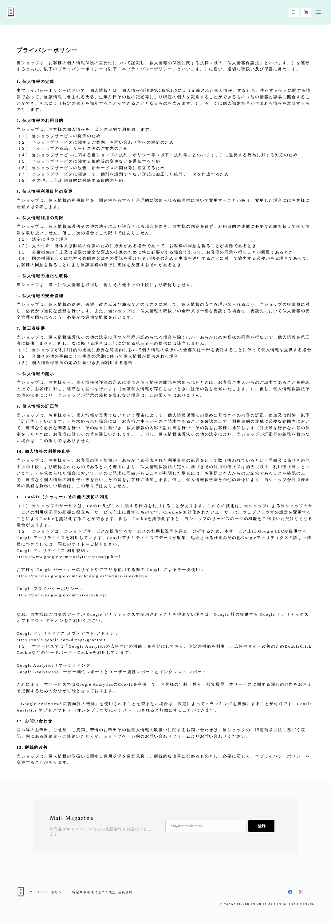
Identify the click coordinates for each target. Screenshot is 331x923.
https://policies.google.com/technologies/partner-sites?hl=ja (82, 576)
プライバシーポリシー (47, 892)
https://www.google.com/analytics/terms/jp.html (69, 556)
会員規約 (125, 892)
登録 (262, 826)
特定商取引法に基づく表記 (94, 892)
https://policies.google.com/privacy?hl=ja (62, 595)
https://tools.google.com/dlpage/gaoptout (61, 640)
